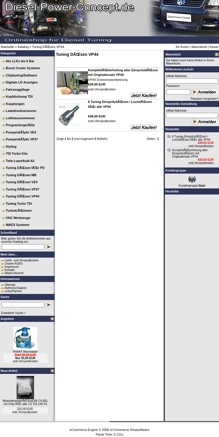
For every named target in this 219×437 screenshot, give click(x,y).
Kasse (213, 47)
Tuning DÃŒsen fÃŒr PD (25, 168)
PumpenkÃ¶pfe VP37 (22, 139)
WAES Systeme (17, 224)
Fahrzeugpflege (17, 89)
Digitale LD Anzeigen (22, 82)
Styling (11, 146)
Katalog (23, 47)
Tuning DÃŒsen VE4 (22, 182)
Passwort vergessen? (204, 98)
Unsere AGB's (14, 263)
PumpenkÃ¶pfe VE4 (21, 132)
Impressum (12, 266)
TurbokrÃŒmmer (19, 210)
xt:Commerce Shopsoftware (130, 429)
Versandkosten (28, 361)
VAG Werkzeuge (18, 218)
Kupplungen (15, 104)
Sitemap (10, 284)
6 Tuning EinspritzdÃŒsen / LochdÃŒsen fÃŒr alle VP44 (191, 138)
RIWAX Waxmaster (25, 351)
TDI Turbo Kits (17, 153)
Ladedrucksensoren (21, 111)
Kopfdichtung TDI (19, 96)
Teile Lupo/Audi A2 (20, 161)
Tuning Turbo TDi (19, 203)
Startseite (7, 47)
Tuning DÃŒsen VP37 (22, 189)
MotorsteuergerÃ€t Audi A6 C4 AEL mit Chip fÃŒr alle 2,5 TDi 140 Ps (25, 402)
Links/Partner (13, 291)
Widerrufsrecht (14, 273)
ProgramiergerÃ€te (20, 125)
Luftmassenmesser (20, 118)
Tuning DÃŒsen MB (21, 175)
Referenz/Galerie (16, 288)
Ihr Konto (182, 47)
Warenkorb (199, 47)
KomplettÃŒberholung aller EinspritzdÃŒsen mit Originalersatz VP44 (190, 153)
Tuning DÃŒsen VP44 (48, 47)
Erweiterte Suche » (13, 313)
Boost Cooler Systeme (23, 68)
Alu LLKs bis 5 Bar (20, 61)
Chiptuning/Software (21, 75)
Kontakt (10, 270)
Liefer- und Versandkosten (22, 260)
